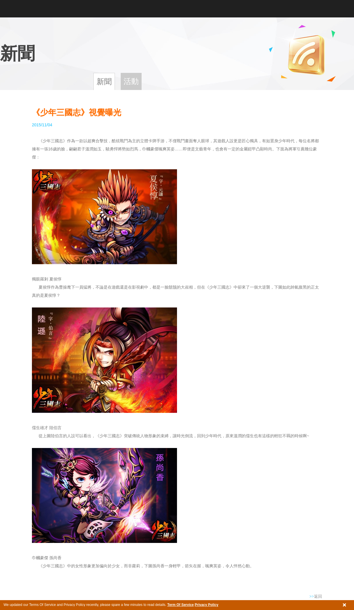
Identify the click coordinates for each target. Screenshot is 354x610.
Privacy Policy (206, 605)
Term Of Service (180, 605)
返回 (315, 596)
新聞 (104, 81)
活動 (131, 81)
